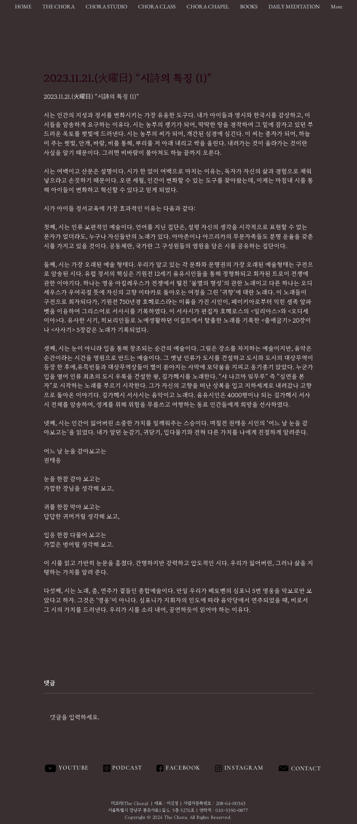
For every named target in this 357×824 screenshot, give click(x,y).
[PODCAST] (127, 768)
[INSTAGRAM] (244, 768)
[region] (322, 769)
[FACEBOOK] (182, 768)
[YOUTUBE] (74, 768)
